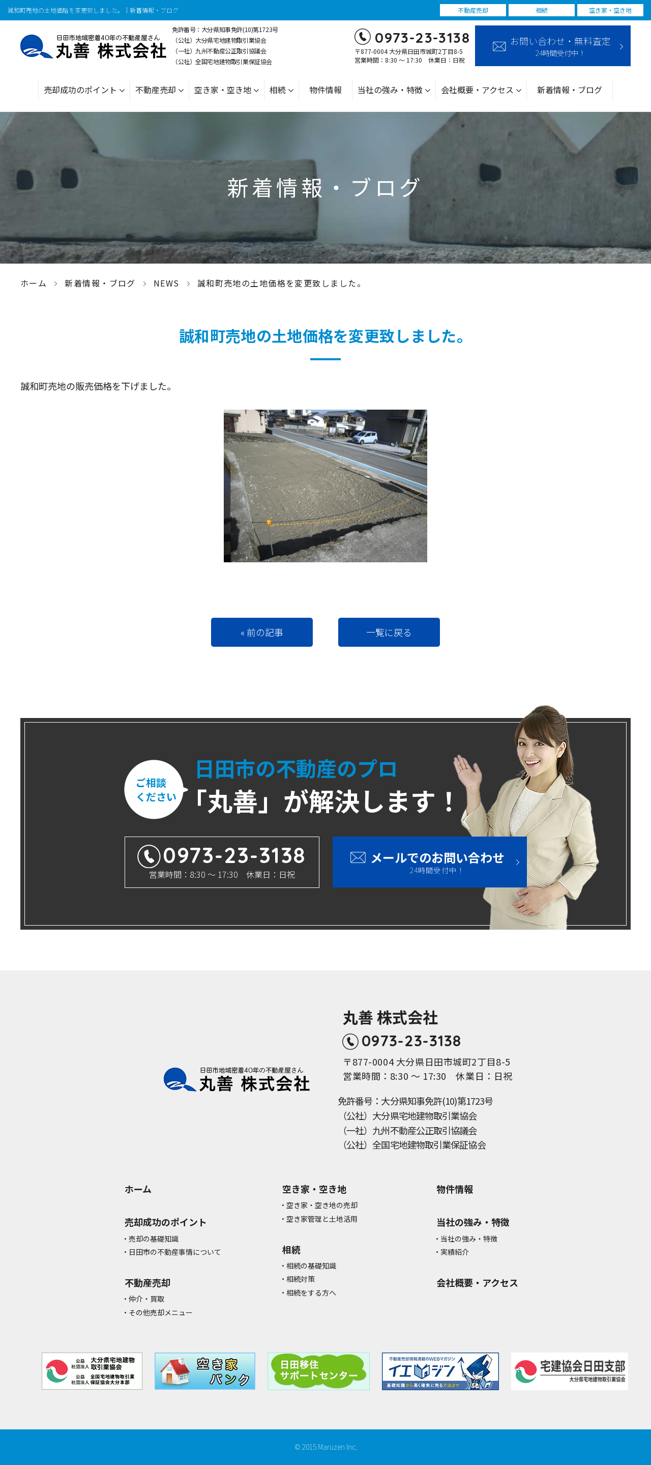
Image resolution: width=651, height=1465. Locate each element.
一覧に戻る (389, 632)
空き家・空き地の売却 (322, 1205)
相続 (278, 89)
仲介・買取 (146, 1299)
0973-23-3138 (422, 37)
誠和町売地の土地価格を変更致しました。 (281, 283)
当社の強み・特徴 (390, 89)
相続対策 (300, 1279)
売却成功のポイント (80, 89)
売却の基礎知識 (154, 1239)
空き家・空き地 (222, 89)
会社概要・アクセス (477, 89)
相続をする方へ (311, 1293)
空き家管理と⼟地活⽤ (322, 1219)
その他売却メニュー (161, 1312)
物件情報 (325, 89)
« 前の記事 (262, 632)
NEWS (167, 283)
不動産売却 (155, 89)
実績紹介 (454, 1252)
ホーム (33, 283)
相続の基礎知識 (311, 1266)
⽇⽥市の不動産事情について (175, 1252)
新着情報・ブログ (569, 89)
